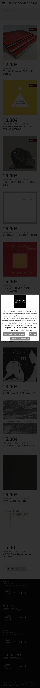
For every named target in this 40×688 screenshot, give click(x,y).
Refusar (33, 319)
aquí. (31, 315)
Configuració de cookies (20, 324)
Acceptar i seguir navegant (14, 319)
